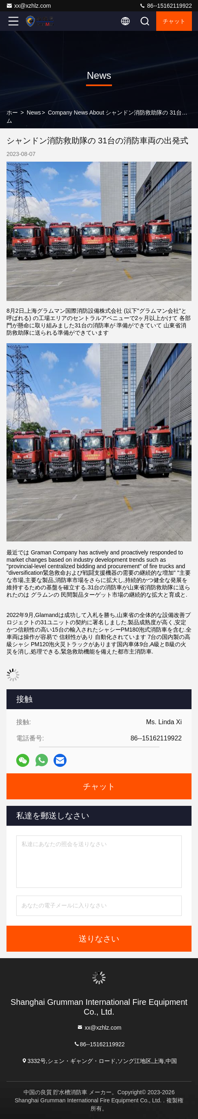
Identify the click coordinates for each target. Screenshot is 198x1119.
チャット (174, 21)
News (34, 112)
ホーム (12, 116)
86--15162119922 (165, 5)
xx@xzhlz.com (28, 5)
